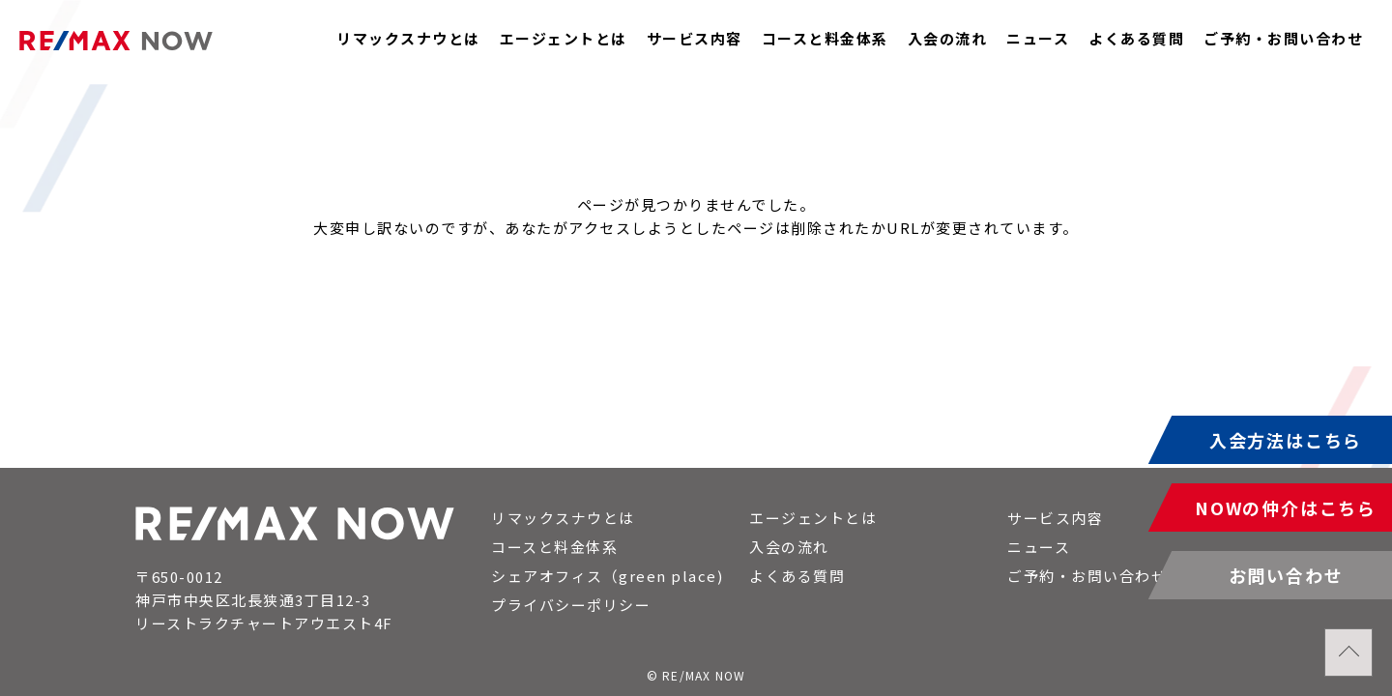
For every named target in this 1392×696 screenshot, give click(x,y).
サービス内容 (694, 38)
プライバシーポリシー (571, 604)
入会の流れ (948, 38)
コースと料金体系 (825, 38)
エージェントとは (563, 38)
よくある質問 (1136, 38)
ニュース (1037, 38)
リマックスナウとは (408, 38)
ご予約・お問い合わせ (1283, 38)
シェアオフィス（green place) (607, 576)
